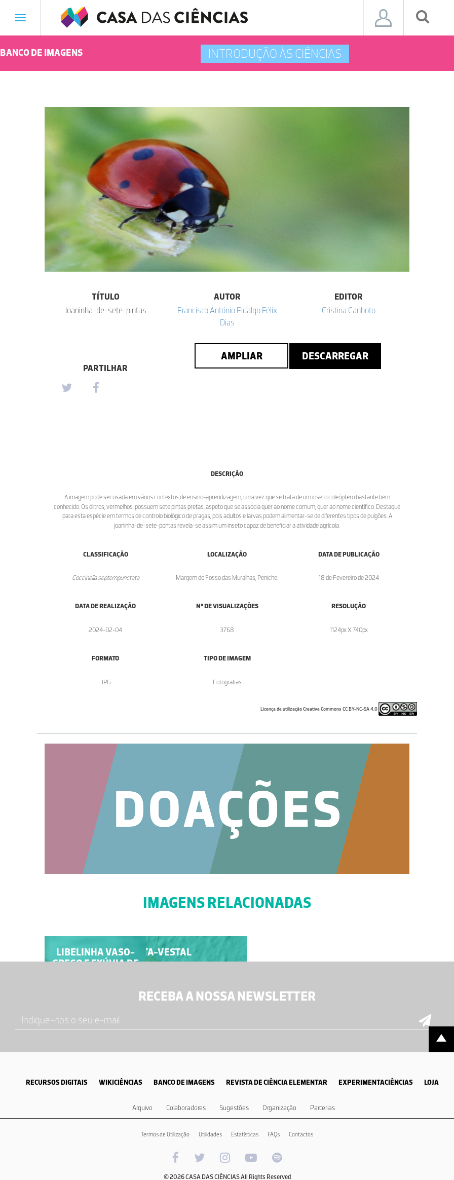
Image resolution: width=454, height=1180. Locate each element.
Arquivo (142, 1107)
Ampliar (241, 356)
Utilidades (210, 1134)
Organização (279, 1107)
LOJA (431, 1082)
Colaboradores (186, 1107)
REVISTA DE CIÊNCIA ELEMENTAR (276, 1082)
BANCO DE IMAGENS (184, 1082)
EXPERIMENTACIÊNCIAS (375, 1082)
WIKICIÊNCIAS (120, 1082)
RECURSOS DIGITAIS (57, 1082)
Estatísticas (244, 1134)
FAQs (274, 1134)
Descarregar (335, 356)
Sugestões (234, 1107)
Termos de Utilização (165, 1134)
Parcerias (322, 1107)
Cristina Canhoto (348, 310)
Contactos (301, 1134)
